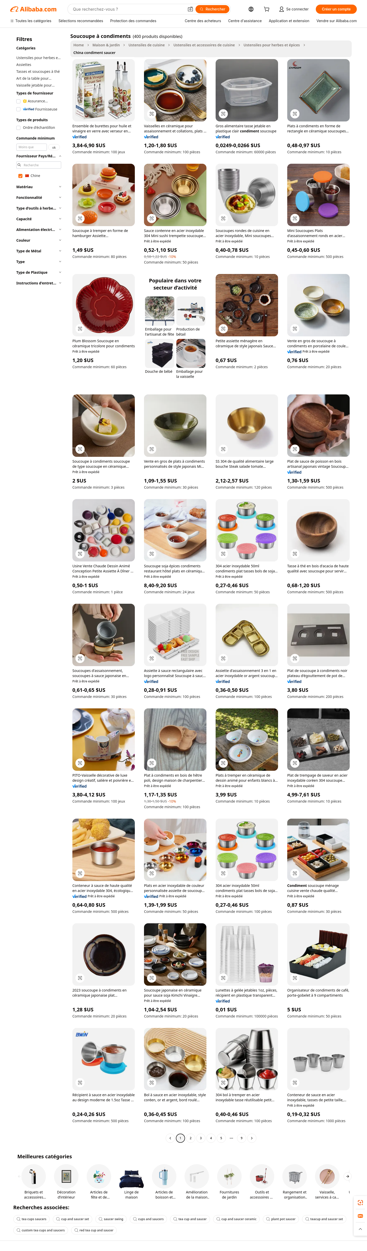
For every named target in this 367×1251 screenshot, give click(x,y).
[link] (360, 1202)
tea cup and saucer (190, 1219)
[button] (190, 9)
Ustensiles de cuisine (146, 45)
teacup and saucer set (324, 1219)
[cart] (267, 10)
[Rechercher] (212, 9)
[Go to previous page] (170, 1138)
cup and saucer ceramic (236, 1219)
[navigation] (38, 588)
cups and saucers (148, 1219)
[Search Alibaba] (128, 9)
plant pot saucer (280, 1219)
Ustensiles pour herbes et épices (272, 45)
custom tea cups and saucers (41, 1230)
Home (78, 45)
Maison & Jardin (106, 45)
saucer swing (111, 1219)
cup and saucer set (72, 1219)
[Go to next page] (251, 1138)
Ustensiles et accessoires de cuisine (204, 45)
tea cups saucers (31, 1219)
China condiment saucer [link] (94, 52)
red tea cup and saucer (93, 1230)
